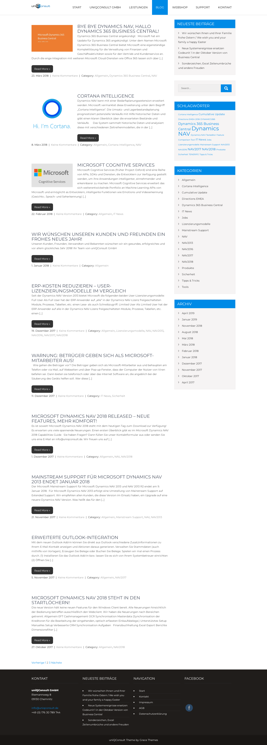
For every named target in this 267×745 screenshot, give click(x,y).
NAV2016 (37, 335)
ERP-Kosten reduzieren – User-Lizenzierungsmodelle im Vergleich (79, 288)
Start (76, 7)
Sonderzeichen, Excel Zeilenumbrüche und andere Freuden (204, 66)
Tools (185, 287)
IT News (118, 214)
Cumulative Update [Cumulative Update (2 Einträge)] (212, 114)
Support (203, 7)
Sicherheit (118, 396)
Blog (160, 7)
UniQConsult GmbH (105, 7)
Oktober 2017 (190, 376)
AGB (141, 708)
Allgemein (101, 75)
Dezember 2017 (192, 363)
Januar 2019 (189, 319)
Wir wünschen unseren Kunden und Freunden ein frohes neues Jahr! (98, 237)
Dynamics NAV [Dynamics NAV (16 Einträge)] (198, 131)
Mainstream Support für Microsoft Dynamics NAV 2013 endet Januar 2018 (97, 479)
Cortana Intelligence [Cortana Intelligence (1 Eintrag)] (188, 114)
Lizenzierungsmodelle (130, 330)
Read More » (42, 69)
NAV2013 (158, 330)
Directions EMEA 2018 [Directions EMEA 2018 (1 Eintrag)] (189, 119)
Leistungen (138, 7)
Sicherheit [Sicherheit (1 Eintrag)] (183, 154)
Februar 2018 (190, 351)
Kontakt (225, 7)
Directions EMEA (193, 198)
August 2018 (190, 332)
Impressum (146, 702)
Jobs (185, 217)
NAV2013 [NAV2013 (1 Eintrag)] (225, 144)
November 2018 (192, 325)
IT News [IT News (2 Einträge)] (201, 139)
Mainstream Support (129, 517)
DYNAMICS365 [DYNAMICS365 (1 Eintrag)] (207, 119)
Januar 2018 (189, 357)
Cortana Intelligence (105, 96)
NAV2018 (62, 335)
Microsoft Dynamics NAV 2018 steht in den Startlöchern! (86, 600)
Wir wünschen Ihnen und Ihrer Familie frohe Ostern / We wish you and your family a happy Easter (205, 37)
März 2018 (188, 344)
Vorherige (38, 662)
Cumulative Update (194, 192)
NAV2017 (49, 335)
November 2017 (192, 369)
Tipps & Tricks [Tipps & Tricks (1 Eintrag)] (206, 154)
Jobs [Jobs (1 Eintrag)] (209, 140)
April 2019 (188, 313)
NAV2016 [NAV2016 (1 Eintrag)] (182, 149)
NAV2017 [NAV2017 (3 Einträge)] (194, 149)
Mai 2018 (187, 338)
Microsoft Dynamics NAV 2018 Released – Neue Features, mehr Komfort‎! (91, 418)
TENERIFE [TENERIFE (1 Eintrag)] (194, 154)
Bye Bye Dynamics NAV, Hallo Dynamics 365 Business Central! (118, 29)
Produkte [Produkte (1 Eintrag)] (220, 149)
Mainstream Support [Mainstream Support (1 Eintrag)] (210, 144)
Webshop (180, 7)
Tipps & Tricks (191, 280)
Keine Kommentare (65, 75)
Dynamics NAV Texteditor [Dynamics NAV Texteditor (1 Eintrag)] (203, 135)
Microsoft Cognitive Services (116, 165)
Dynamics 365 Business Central (129, 75)
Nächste (56, 662)
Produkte (188, 268)
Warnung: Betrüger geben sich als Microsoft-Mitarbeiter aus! (93, 358)
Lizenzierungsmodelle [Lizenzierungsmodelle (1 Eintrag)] (188, 144)
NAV (154, 75)
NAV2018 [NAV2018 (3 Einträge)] (209, 149)
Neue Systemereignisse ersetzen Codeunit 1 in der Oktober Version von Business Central (202, 53)
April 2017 (188, 382)
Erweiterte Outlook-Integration (75, 537)
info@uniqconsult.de (45, 708)
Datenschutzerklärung (153, 713)
